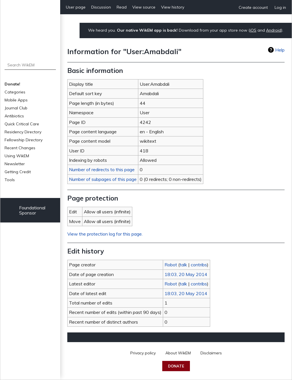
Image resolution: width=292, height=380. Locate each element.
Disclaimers (211, 353)
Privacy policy (143, 353)
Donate (176, 366)
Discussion (101, 7)
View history (172, 7)
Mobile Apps (16, 100)
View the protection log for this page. (105, 234)
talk (183, 264)
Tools (10, 179)
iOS (253, 30)
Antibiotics (14, 116)
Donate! (12, 84)
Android (273, 30)
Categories (15, 92)
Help (280, 50)
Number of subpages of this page (103, 179)
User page (76, 7)
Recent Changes (20, 147)
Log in (280, 7)
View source (143, 7)
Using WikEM (17, 155)
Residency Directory (23, 131)
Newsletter (15, 163)
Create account (253, 7)
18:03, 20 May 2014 (186, 274)
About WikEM (178, 353)
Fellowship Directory (23, 139)
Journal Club (16, 108)
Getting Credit (18, 171)
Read (122, 7)
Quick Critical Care (22, 123)
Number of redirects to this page (102, 169)
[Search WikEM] (30, 65)
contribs (199, 264)
